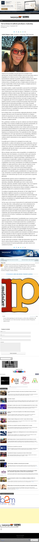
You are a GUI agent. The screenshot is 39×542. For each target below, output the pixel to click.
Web (1, 338)
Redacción (3, 262)
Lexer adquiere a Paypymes (11, 398)
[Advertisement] (19, 516)
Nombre (2, 331)
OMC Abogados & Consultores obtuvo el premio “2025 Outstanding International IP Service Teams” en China (22, 405)
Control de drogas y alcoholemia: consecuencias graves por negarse (18, 463)
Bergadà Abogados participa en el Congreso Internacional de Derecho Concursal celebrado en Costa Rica (21, 439)
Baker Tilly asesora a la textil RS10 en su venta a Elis (14, 446)
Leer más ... (36, 401)
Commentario (2, 342)
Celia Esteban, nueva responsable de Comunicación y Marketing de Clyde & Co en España (19, 425)
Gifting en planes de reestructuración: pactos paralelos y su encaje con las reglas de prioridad (22, 485)
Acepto (32, 540)
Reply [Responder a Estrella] (37, 316)
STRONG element (28, 13)
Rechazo (36, 540)
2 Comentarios (9, 274)
